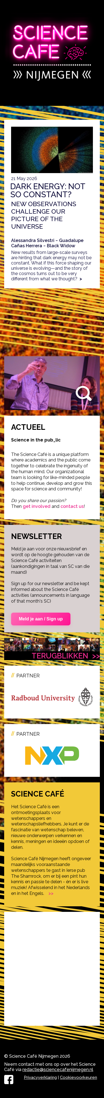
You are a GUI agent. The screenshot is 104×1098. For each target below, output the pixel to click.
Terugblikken (66, 655)
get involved (36, 506)
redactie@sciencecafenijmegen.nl (57, 1069)
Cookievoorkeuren (78, 1077)
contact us (72, 506)
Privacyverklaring (40, 1077)
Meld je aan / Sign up (41, 619)
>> (51, 893)
